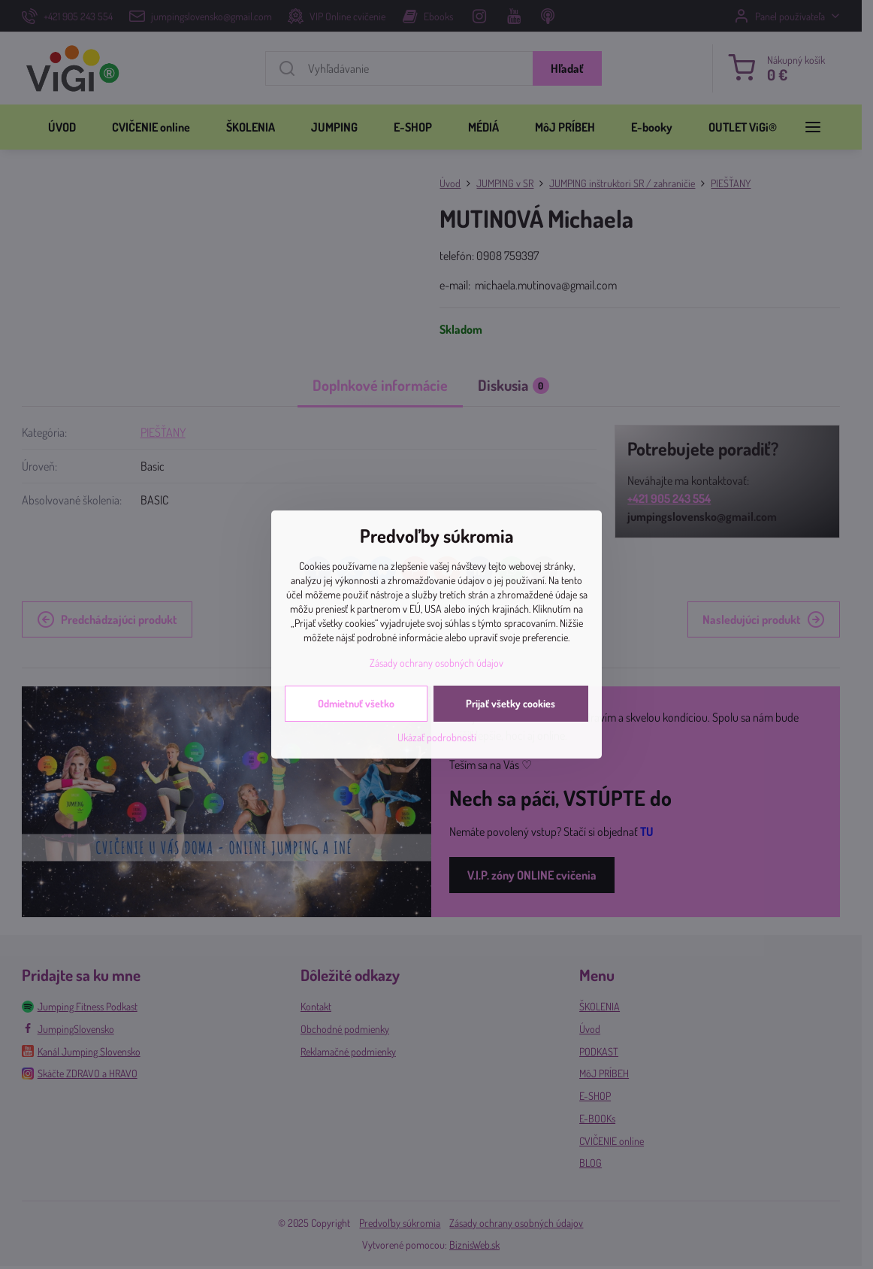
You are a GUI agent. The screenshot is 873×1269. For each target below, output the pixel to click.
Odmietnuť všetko (356, 703)
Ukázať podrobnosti (436, 737)
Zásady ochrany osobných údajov (436, 662)
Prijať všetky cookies (510, 703)
